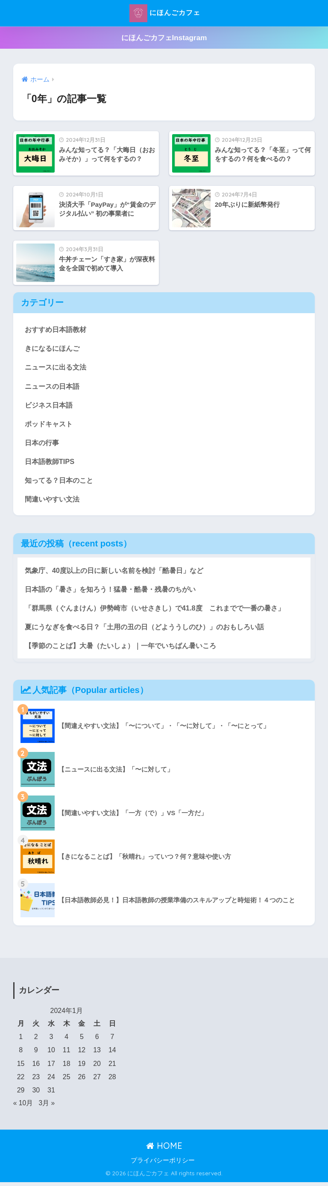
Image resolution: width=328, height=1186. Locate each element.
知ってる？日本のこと (61, 482)
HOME (164, 1149)
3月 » (47, 1106)
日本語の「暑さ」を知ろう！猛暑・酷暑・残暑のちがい (115, 592)
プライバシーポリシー (163, 1164)
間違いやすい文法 (54, 501)
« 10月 (23, 1106)
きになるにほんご (54, 348)
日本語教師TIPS (51, 463)
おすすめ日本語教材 (57, 329)
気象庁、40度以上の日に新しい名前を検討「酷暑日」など (119, 573)
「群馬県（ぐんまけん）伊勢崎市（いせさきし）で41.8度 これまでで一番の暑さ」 (162, 611)
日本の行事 (43, 444)
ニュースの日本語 (54, 386)
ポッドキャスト (50, 425)
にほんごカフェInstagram (164, 38)
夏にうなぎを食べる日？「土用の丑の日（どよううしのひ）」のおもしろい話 (152, 630)
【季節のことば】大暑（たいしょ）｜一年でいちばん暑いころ (126, 649)
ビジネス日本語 (50, 406)
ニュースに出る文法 (57, 368)
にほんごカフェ (165, 13)
